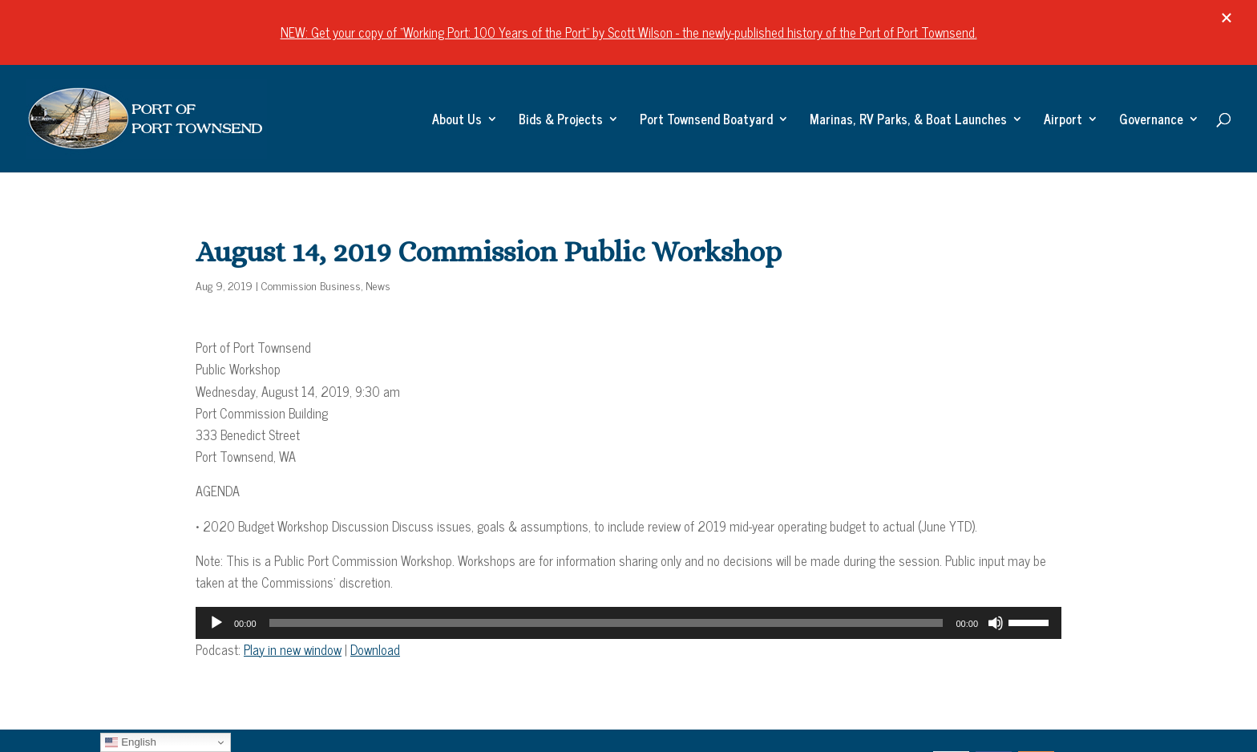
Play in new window (293, 649)
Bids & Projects (561, 121)
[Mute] (996, 623)
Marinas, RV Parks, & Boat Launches (908, 121)
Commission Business (311, 285)
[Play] (216, 623)
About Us (457, 121)
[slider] (606, 623)
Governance (1151, 121)
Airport (1063, 121)
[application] (628, 623)
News (378, 285)
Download (375, 649)
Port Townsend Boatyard (706, 121)
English (130, 742)
